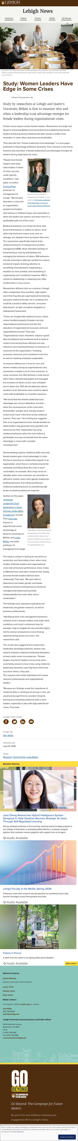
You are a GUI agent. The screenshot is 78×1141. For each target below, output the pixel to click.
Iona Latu (12, 518)
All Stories (66, 18)
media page (25, 1004)
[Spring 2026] (39, 862)
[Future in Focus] (39, 926)
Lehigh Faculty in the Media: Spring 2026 (27, 889)
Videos (23, 18)
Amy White (8, 735)
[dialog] (39, 1133)
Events (38, 18)
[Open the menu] (74, 3)
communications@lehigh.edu (14, 1038)
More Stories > (71, 963)
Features (9, 18)
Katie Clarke (8, 995)
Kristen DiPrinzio (9, 978)
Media (52, 18)
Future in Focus (12, 953)
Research (7, 757)
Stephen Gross (9, 991)
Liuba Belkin (32, 757)
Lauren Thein (8, 987)
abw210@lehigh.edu (11, 1014)
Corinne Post (9, 186)
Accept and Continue (67, 1137)
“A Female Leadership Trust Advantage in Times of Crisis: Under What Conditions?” (39, 203)
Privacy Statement (18, 1132)
